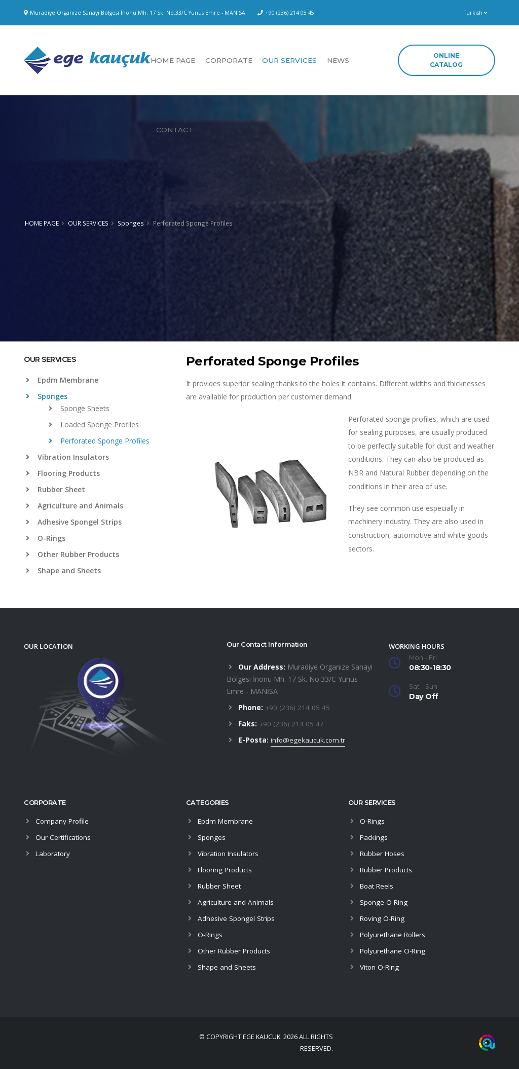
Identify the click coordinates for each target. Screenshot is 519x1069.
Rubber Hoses (383, 853)
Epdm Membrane (62, 380)
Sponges (131, 223)
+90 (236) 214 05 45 (289, 12)
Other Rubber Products (72, 554)
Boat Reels (378, 886)
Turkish (475, 12)
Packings (374, 837)
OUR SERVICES (289, 60)
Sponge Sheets (79, 408)
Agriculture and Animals (74, 505)
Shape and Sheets (63, 570)
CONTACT (174, 130)
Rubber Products (387, 869)
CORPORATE (228, 60)
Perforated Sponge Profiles (99, 441)
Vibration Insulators (67, 457)
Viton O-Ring (380, 967)
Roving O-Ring (383, 918)
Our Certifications (64, 837)
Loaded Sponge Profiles (94, 424)
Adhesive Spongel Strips (74, 522)
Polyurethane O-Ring (394, 950)
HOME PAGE (173, 60)
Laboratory (53, 853)
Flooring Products (63, 473)
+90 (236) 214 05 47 (292, 723)
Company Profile (62, 821)
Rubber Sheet (55, 489)
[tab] (97, 364)
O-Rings (45, 538)
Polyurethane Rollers (394, 934)
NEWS (338, 60)
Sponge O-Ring (384, 902)
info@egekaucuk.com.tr (309, 740)
